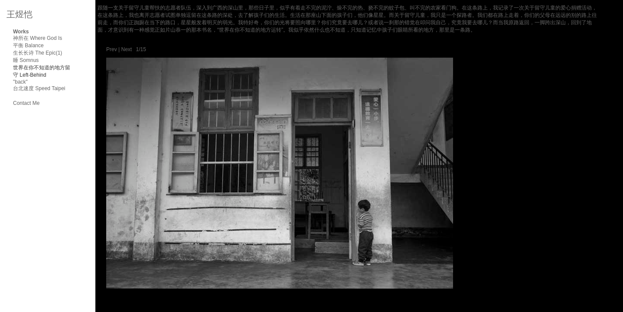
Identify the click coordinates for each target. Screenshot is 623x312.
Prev (111, 49)
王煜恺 (20, 14)
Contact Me (26, 103)
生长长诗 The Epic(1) (37, 53)
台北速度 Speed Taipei (39, 88)
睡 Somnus (26, 60)
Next (126, 49)
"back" (20, 82)
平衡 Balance (28, 45)
